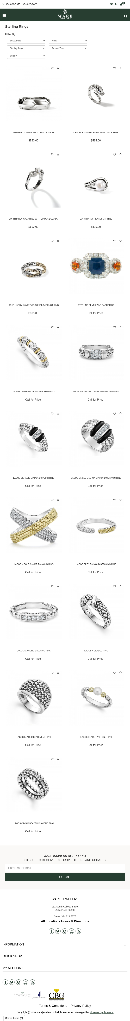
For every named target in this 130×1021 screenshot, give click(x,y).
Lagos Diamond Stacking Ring (34, 651)
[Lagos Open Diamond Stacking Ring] (96, 525)
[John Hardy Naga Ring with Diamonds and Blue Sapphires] (34, 179)
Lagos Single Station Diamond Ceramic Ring (96, 478)
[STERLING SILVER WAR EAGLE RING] (96, 266)
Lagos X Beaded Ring (96, 651)
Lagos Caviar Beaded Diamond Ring (34, 823)
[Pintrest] (64, 931)
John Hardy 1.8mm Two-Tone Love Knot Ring (34, 305)
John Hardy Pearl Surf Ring (96, 219)
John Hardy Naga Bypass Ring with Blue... (96, 132)
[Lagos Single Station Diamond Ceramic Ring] (96, 439)
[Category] (26, 48)
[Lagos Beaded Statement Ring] (34, 698)
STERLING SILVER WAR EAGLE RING (96, 305)
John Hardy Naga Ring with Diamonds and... (33, 219)
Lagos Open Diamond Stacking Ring (96, 564)
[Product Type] (68, 48)
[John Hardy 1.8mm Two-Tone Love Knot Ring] (34, 266)
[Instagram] (71, 931)
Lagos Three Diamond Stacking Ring (33, 391)
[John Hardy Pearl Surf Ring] (96, 179)
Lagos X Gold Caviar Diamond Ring (33, 564)
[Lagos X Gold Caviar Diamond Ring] (34, 525)
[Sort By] (26, 56)
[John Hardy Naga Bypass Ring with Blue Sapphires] (96, 93)
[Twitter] (58, 931)
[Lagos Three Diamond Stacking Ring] (34, 352)
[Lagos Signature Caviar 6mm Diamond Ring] (96, 352)
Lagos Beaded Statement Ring (34, 737)
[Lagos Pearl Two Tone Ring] (96, 698)
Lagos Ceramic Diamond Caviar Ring (33, 478)
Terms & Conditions (53, 1005)
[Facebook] (51, 931)
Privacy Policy (81, 1005)
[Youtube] (78, 931)
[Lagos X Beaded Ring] (96, 611)
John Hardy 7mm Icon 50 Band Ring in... (33, 132)
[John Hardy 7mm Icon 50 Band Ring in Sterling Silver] (34, 93)
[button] (125, 16)
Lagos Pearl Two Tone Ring (96, 737)
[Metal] (68, 41)
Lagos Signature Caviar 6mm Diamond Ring (96, 391)
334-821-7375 (12, 4)
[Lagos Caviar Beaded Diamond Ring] (34, 784)
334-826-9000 (29, 4)
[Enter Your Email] (65, 868)
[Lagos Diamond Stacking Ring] (34, 611)
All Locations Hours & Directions (65, 921)
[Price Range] (26, 41)
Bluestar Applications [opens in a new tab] (101, 1012)
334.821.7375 (68, 916)
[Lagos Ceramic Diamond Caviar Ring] (34, 439)
